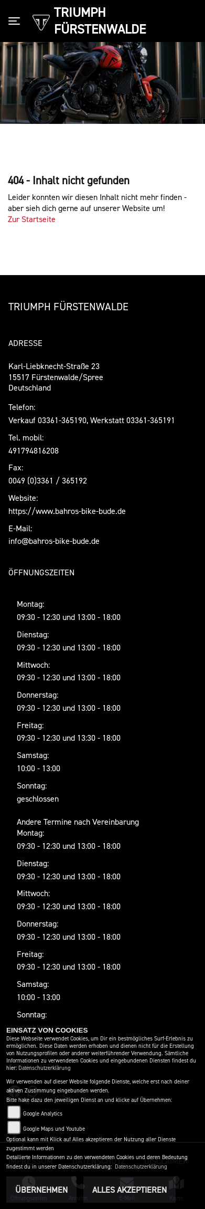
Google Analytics (42, 1113)
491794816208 (33, 450)
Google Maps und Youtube (54, 1129)
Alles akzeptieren (129, 1189)
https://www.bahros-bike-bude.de (67, 511)
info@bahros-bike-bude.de (54, 540)
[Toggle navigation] (16, 21)
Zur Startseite (32, 219)
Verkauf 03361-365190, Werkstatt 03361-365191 (91, 420)
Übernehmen (41, 1189)
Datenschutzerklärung (44, 1068)
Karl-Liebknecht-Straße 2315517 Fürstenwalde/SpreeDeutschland (55, 377)
